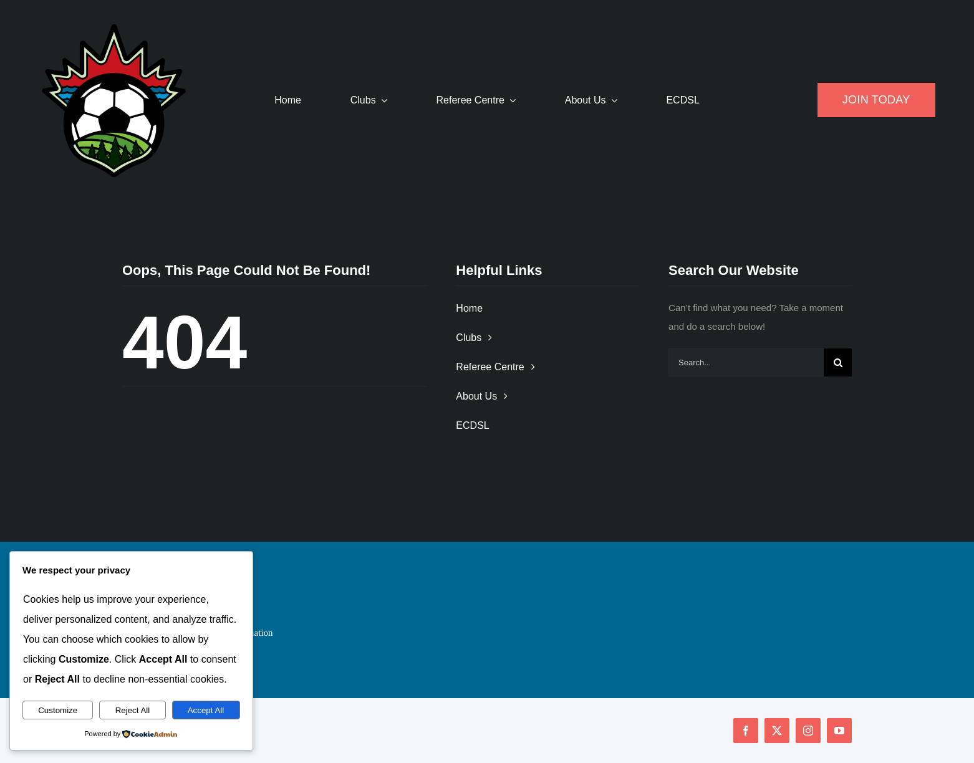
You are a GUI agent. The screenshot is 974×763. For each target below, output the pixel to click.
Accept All (206, 710)
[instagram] (808, 730)
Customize (57, 710)
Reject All (132, 710)
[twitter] (776, 730)
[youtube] (839, 730)
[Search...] (746, 362)
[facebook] (745, 730)
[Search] (838, 362)
